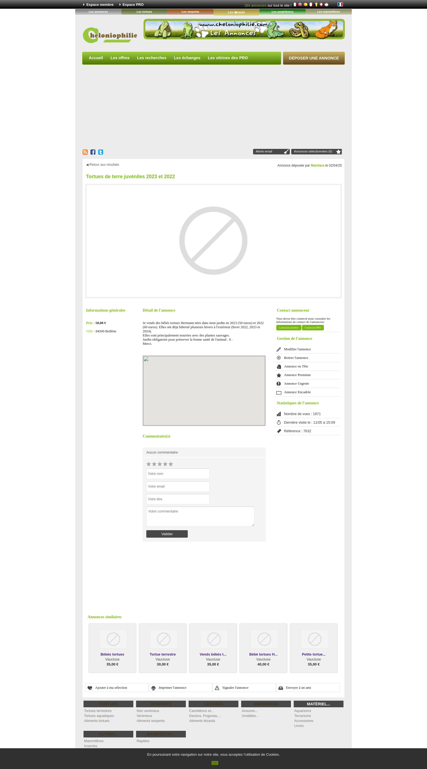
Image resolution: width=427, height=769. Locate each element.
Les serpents (190, 11)
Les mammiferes (328, 11)
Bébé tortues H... (263, 654)
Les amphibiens (282, 11)
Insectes (90, 746)
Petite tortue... (314, 654)
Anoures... (250, 711)
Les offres (120, 58)
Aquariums (302, 711)
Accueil (96, 58)
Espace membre (100, 4)
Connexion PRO (313, 327)
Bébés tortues (112, 654)
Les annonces (98, 11)
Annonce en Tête (296, 366)
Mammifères (93, 741)
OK (215, 763)
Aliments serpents (151, 721)
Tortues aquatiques (99, 716)
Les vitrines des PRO (228, 58)
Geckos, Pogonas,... (205, 716)
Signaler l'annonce (235, 688)
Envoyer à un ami (298, 688)
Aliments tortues (97, 721)
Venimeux (144, 716)
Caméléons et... (201, 711)
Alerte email (264, 151)
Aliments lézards (202, 721)
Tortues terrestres (98, 711)
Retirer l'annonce (296, 358)
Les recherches (151, 58)
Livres (299, 726)
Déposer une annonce (314, 58)
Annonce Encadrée (297, 392)
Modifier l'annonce (297, 349)
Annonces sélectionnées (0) (313, 151)
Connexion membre (289, 327)
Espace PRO (133, 4)
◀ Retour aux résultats (102, 165)
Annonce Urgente (296, 383)
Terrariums (302, 716)
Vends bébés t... (213, 654)
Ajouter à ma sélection (111, 688)
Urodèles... (250, 716)
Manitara (317, 165)
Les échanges (187, 58)
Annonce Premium (297, 375)
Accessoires (303, 721)
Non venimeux (148, 711)
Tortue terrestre (163, 654)
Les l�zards (236, 12)
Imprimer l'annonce (172, 688)
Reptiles (143, 741)
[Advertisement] (213, 106)
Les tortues (144, 11)
